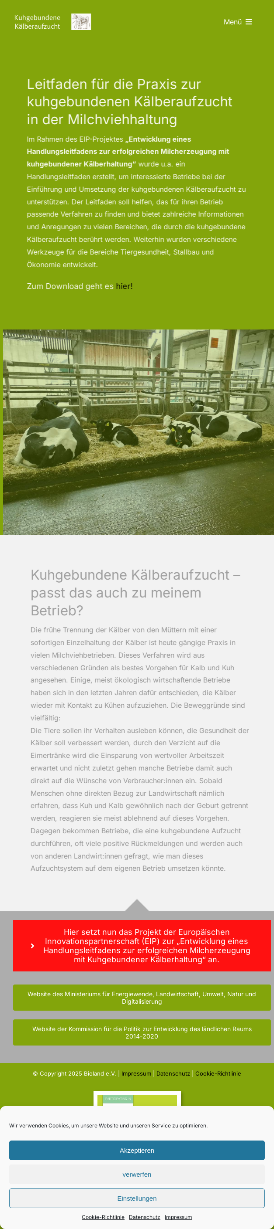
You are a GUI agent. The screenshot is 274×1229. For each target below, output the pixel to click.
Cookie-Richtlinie (103, 1217)
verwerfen (137, 1174)
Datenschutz (144, 1217)
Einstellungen (136, 1198)
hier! (123, 286)
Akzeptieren (137, 1150)
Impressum (178, 1217)
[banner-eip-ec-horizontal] (137, 1098)
